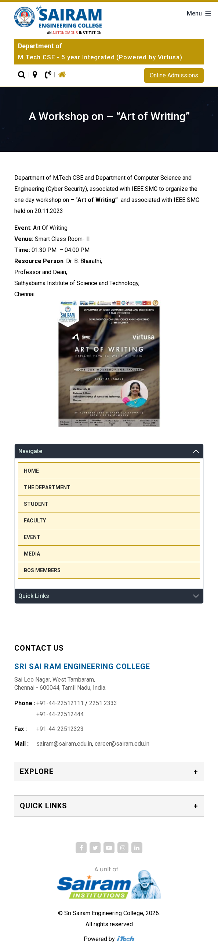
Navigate (30, 451)
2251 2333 (103, 703)
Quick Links (33, 595)
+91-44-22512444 (60, 714)
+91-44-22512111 (60, 703)
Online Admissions (174, 75)
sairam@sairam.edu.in (64, 743)
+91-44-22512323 (60, 728)
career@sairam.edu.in (122, 743)
